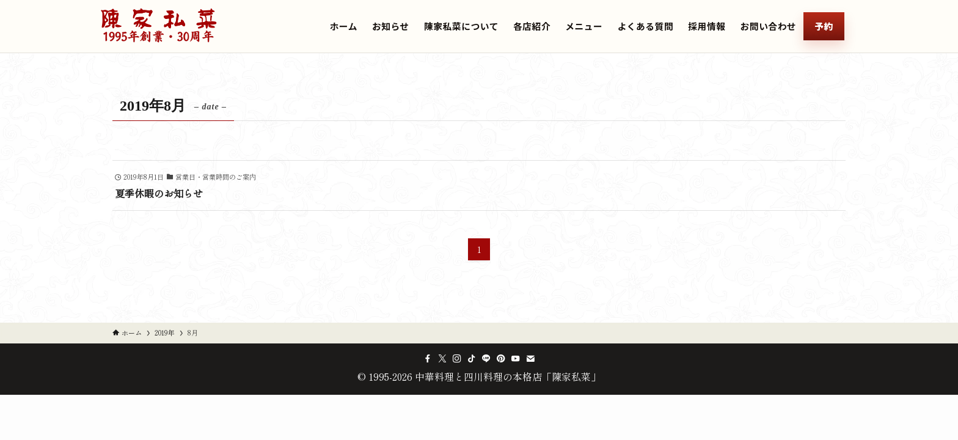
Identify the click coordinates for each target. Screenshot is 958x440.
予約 (823, 26)
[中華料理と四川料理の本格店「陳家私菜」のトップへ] (159, 26)
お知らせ (390, 26)
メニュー (583, 26)
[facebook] (427, 358)
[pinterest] (500, 358)
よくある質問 (645, 26)
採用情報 (706, 26)
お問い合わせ (768, 26)
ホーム (343, 26)
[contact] (530, 358)
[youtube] (515, 358)
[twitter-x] (442, 358)
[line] (486, 358)
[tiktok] (471, 358)
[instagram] (457, 358)
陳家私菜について (461, 26)
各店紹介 (531, 26)
